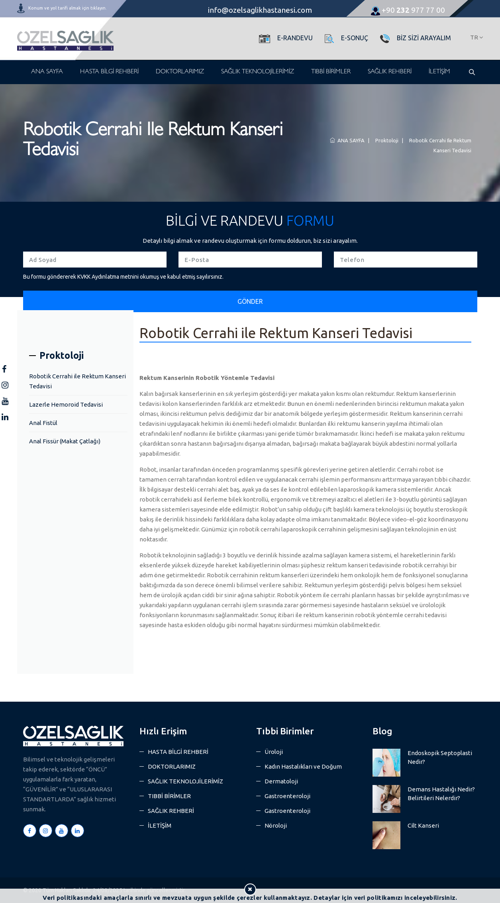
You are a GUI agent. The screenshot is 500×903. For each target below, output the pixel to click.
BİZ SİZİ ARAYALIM (424, 37)
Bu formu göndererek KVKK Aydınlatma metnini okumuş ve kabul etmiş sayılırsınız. (123, 276)
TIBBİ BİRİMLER (331, 72)
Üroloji (274, 751)
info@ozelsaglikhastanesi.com (260, 10)
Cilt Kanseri (423, 825)
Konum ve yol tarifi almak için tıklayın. (67, 8)
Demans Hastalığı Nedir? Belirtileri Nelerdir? (441, 793)
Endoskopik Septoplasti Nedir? (440, 757)
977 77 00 (408, 10)
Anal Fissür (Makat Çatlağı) (64, 441)
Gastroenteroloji (287, 796)
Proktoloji (385, 140)
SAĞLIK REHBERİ (390, 72)
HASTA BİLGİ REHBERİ (109, 72)
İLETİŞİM (439, 72)
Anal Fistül (43, 422)
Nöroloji (276, 825)
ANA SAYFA (47, 72)
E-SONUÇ (354, 37)
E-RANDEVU (295, 37)
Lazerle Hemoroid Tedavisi (66, 404)
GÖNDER (250, 301)
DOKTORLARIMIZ (180, 72)
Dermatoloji (281, 781)
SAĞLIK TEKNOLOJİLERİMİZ (257, 72)
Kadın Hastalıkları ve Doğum (303, 766)
